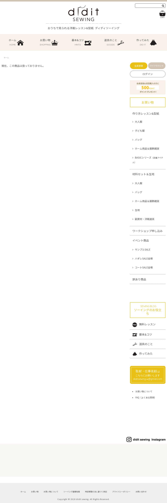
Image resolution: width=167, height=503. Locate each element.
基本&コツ (142, 334)
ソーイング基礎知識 (71, 491)
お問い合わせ (141, 491)
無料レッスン (144, 324)
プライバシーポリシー (121, 491)
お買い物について (143, 391)
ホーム (6, 57)
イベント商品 (140, 240)
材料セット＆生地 (143, 174)
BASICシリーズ (147, 160)
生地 (137, 210)
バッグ (138, 139)
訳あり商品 (139, 279)
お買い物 (34, 491)
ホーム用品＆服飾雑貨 (147, 148)
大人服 (138, 121)
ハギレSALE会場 (144, 258)
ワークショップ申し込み (147, 231)
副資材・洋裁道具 (144, 219)
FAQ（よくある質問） (145, 397)
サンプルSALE (142, 249)
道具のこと (142, 344)
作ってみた (142, 353)
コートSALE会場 (144, 267)
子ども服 (140, 130)
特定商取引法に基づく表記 (96, 491)
